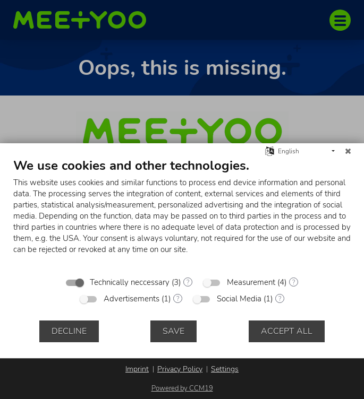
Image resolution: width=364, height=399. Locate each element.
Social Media (239, 298)
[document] (182, 214)
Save (173, 331)
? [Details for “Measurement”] (293, 282)
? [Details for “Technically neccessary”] (188, 282)
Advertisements (131, 298)
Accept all (286, 331)
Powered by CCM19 (182, 388)
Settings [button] (225, 369)
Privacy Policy (179, 369)
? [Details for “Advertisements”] (177, 298)
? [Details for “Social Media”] (279, 298)
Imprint (137, 369)
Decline (69, 331)
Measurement (251, 282)
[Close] (348, 151)
